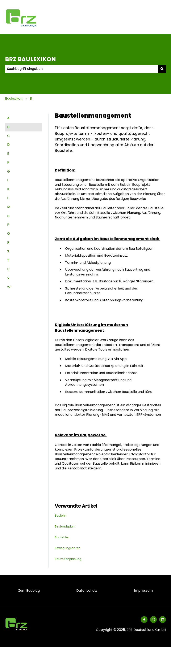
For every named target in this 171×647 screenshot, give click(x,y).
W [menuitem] (9, 287)
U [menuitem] (8, 269)
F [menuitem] (8, 162)
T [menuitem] (8, 260)
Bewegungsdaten (67, 548)
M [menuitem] (8, 206)
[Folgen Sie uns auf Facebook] (144, 619)
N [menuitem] (8, 215)
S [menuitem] (8, 251)
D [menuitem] (8, 144)
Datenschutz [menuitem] (86, 590)
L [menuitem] (8, 198)
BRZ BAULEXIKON (30, 59)
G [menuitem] (8, 171)
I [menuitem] (7, 180)
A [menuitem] (8, 118)
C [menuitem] (8, 135)
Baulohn (61, 515)
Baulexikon (13, 98)
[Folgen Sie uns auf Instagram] (153, 619)
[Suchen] (162, 69)
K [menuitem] (8, 189)
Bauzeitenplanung (68, 559)
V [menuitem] (8, 277)
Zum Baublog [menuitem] (29, 590)
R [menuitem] (8, 242)
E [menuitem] (8, 153)
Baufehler (62, 537)
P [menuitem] (8, 224)
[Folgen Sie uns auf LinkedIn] (162, 619)
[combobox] (81, 69)
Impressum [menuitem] (143, 590)
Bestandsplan (65, 526)
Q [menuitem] (8, 233)
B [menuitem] (8, 127)
